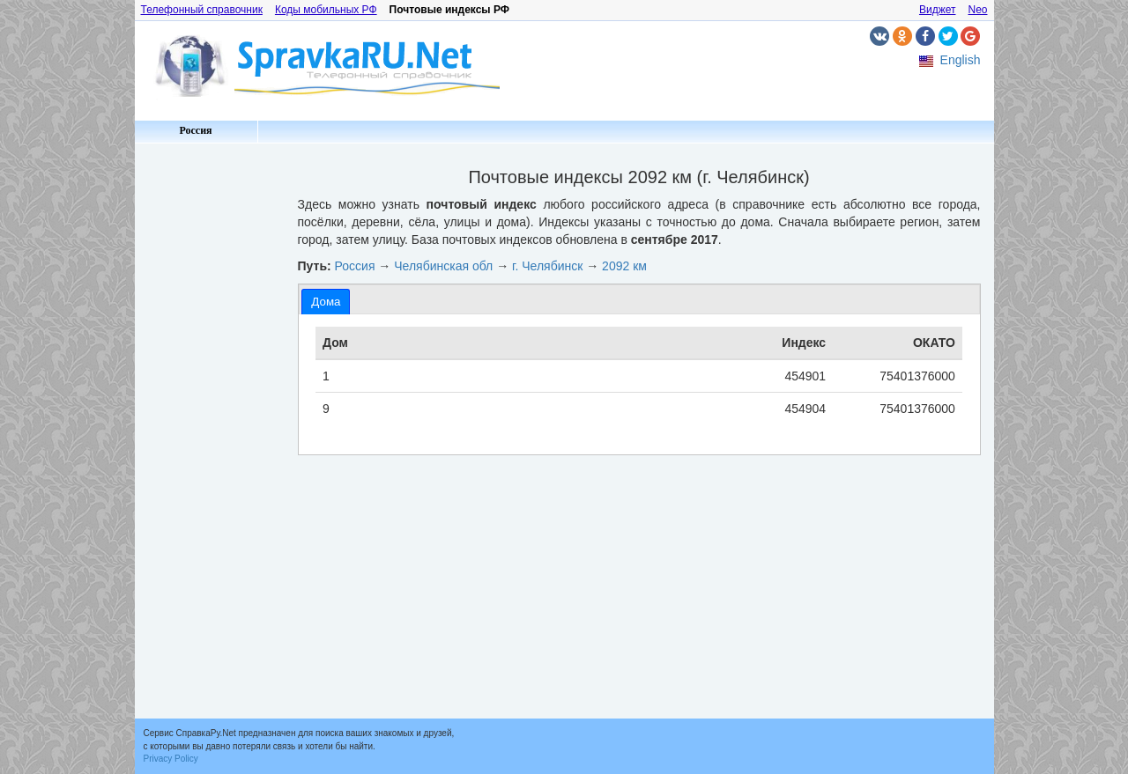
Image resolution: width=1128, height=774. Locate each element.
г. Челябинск (547, 266)
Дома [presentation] (325, 301)
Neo (977, 10)
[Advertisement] (210, 414)
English (960, 60)
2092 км (624, 266)
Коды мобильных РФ (326, 10)
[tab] (325, 301)
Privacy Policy (171, 758)
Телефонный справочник (202, 10)
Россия (195, 130)
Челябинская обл (443, 266)
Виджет (937, 10)
